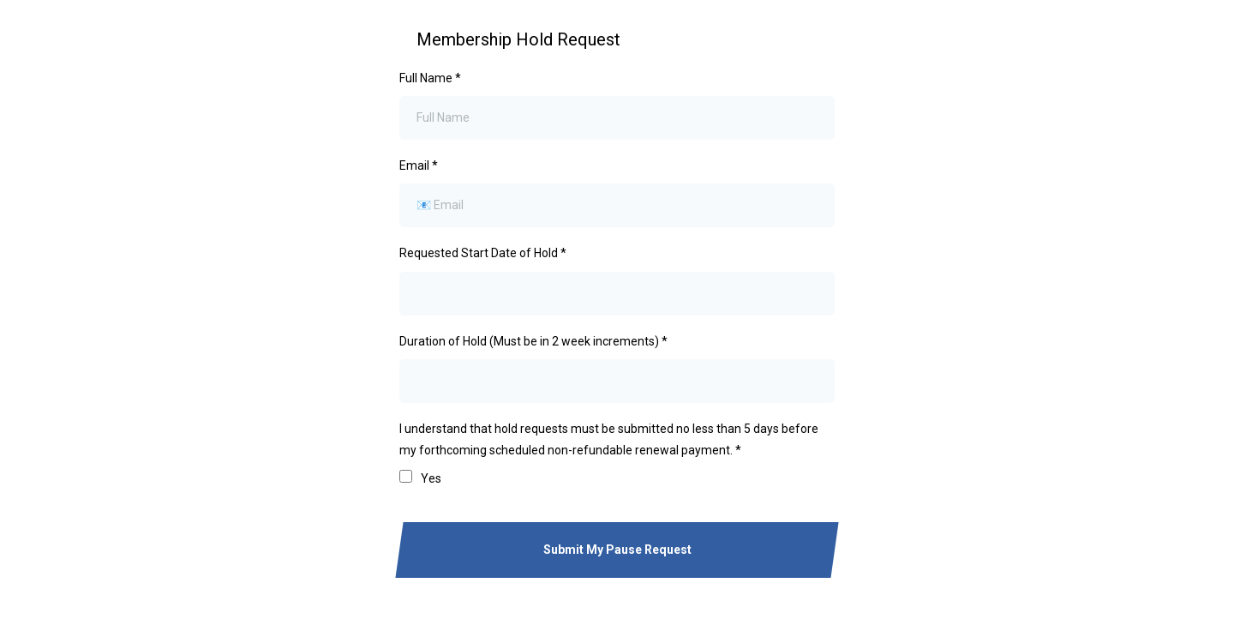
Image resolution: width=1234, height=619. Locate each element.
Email (418, 165)
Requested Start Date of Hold (482, 253)
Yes (431, 478)
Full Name (430, 78)
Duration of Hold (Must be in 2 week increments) (533, 341)
